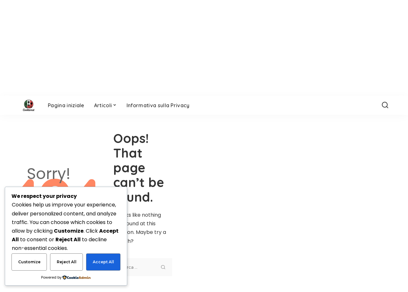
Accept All (103, 261)
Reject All (66, 261)
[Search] (385, 105)
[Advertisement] (293, 203)
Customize (29, 261)
